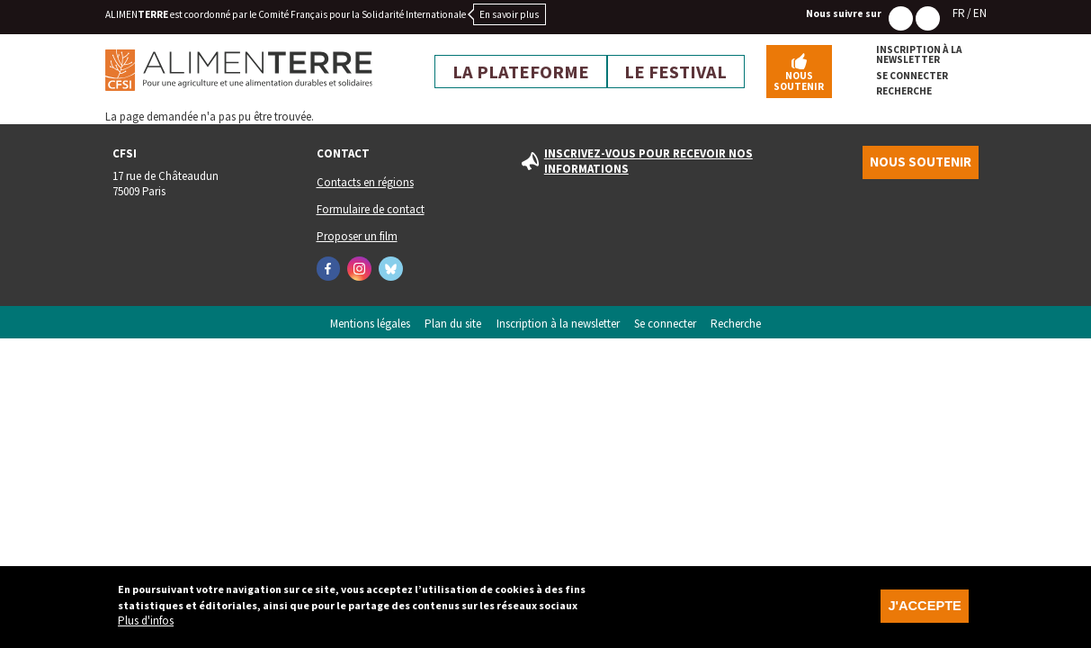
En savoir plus (509, 14)
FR (958, 13)
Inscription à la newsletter (919, 55)
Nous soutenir (799, 80)
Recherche (904, 91)
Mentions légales (370, 323)
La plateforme (520, 72)
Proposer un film (357, 236)
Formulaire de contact (371, 209)
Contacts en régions (365, 182)
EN (980, 13)
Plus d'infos (146, 627)
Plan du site (453, 323)
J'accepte (924, 613)
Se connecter (912, 76)
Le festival (675, 72)
